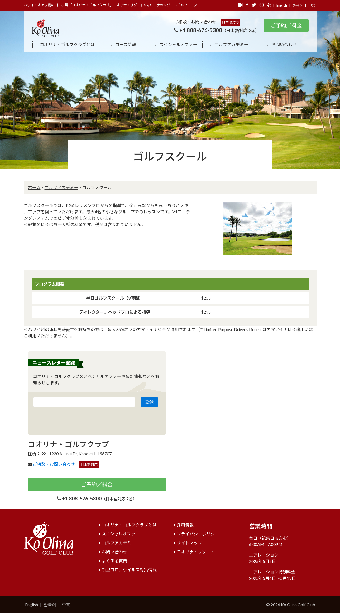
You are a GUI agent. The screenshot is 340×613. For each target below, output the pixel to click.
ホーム (34, 187)
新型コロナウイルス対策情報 (129, 569)
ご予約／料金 (286, 25)
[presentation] (73, 419)
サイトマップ (189, 542)
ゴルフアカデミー (231, 44)
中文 (311, 5)
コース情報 (125, 44)
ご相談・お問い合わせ (54, 464)
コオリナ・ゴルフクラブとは (67, 44)
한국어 (298, 5)
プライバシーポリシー (198, 533)
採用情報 (185, 524)
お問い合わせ (284, 44)
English (281, 5)
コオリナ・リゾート (196, 551)
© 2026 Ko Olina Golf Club (290, 604)
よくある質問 (114, 560)
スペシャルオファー (178, 44)
